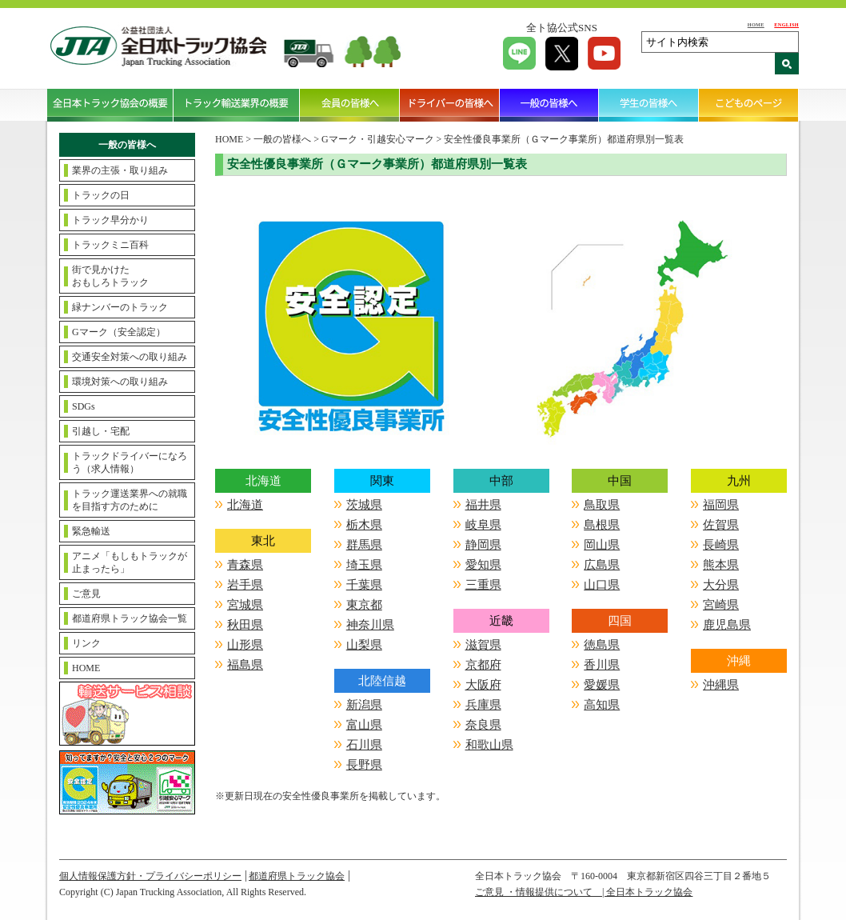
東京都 (364, 604)
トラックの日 (101, 195)
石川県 (364, 744)
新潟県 (364, 704)
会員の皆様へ (350, 105)
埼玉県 (364, 564)
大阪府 (483, 684)
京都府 (483, 664)
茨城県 (364, 504)
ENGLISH (786, 24)
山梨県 (364, 644)
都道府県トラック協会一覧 (129, 618)
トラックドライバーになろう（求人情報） (129, 462)
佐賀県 (721, 524)
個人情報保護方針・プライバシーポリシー (150, 876)
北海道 (245, 504)
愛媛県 (602, 684)
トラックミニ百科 (110, 244)
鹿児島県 (727, 624)
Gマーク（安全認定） (119, 332)
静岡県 (483, 544)
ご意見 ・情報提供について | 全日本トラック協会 (583, 892)
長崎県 (721, 544)
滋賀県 (483, 644)
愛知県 (483, 564)
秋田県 (245, 624)
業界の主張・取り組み (120, 170)
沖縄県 (721, 684)
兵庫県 (483, 704)
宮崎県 (721, 604)
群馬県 (364, 544)
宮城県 (245, 604)
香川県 (602, 664)
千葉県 (364, 584)
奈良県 (483, 724)
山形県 (245, 644)
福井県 (483, 504)
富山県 (364, 724)
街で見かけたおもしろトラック (110, 276)
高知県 (602, 704)
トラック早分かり (110, 220)
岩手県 (245, 584)
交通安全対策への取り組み (129, 356)
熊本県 (721, 564)
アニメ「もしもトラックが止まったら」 (129, 562)
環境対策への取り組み (120, 381)
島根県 (602, 524)
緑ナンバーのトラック (120, 307)
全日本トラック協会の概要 (110, 105)
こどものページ (749, 105)
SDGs (83, 406)
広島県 (602, 564)
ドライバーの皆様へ (450, 105)
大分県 (721, 584)
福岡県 (721, 504)
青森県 (245, 564)
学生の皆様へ (649, 105)
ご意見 (86, 593)
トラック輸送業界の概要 (237, 105)
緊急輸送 (91, 531)
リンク (86, 643)
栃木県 (364, 524)
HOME (756, 24)
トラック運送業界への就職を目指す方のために (129, 500)
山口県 (602, 584)
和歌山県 (489, 744)
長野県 (364, 764)
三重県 (483, 584)
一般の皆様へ (550, 105)
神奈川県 (370, 624)
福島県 (245, 664)
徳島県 (602, 644)
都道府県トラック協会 (297, 876)
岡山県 (602, 544)
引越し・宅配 (101, 431)
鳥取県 (602, 504)
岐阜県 (483, 524)
